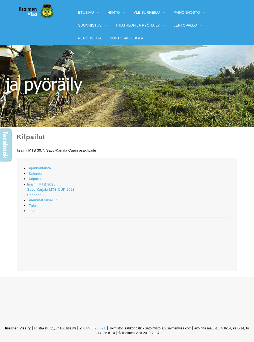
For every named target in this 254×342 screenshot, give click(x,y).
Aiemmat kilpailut (43, 200)
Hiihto (113, 12)
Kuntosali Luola (127, 38)
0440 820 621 (94, 328)
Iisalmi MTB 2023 (41, 184)
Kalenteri (36, 174)
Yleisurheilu (146, 12)
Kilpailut (35, 179)
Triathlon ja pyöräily (137, 25)
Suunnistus (90, 25)
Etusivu (86, 12)
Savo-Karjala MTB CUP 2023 (51, 189)
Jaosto (34, 211)
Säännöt (34, 195)
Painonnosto (187, 12)
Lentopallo (185, 25)
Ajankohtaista (40, 168)
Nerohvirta (89, 38)
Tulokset (35, 206)
